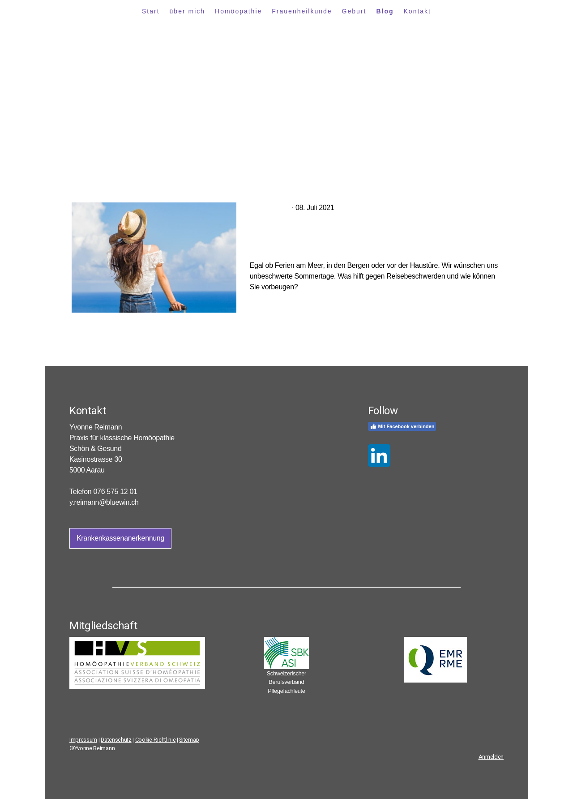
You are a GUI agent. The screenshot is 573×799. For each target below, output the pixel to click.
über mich (187, 11)
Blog (384, 11)
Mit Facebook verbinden (402, 426)
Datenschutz (116, 739)
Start (151, 11)
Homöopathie (238, 11)
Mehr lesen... (269, 302)
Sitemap (189, 739)
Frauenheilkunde (302, 11)
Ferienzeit (270, 207)
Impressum (83, 739)
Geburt (354, 11)
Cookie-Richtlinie (155, 739)
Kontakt (417, 11)
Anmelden (491, 756)
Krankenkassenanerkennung (120, 538)
